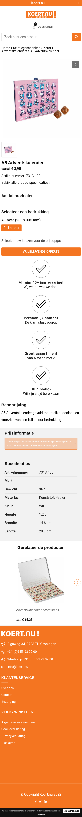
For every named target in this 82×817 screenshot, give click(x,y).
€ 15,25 (25, 620)
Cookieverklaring (14, 733)
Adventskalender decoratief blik (40, 610)
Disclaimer (9, 747)
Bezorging (9, 705)
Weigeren (41, 814)
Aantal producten (17, 196)
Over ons (8, 690)
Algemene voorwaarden (19, 726)
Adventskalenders (15, 51)
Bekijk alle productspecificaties (25, 183)
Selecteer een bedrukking (25, 212)
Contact (7, 698)
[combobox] (37, 37)
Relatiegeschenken (28, 48)
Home (5, 48)
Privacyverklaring (14, 740)
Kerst (50, 48)
